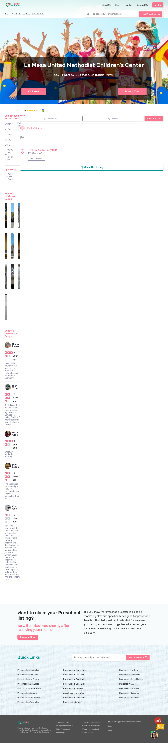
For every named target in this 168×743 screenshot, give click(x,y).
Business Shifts (20, 117)
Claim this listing (92, 167)
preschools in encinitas (73, 693)
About (110, 730)
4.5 (24, 111)
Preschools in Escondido (28, 670)
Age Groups (11, 169)
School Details (38, 14)
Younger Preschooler (64, 726)
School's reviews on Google (11, 333)
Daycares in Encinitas (129, 688)
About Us (106, 5)
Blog (117, 5)
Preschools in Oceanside (74, 684)
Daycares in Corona (72, 702)
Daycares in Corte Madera (131, 679)
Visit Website (31, 128)
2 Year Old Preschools (91, 722)
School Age (60, 733)
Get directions (36, 158)
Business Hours (10, 117)
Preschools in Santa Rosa (75, 670)
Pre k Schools (87, 733)
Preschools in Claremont (28, 697)
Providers (128, 5)
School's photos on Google (10, 196)
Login (158, 5)
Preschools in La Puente (28, 679)
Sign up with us (27, 637)
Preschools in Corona (27, 693)
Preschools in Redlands (73, 697)
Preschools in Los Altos (73, 675)
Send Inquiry (50, 119)
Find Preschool (151, 13)
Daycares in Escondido (129, 675)
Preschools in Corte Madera (30, 688)
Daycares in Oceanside (129, 697)
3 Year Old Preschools (91, 726)
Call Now (33, 91)
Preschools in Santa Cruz (28, 702)
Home (7, 14)
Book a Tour (132, 91)
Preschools (16, 14)
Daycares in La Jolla (128, 684)
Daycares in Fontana (128, 670)
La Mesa (26, 14)
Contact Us (142, 5)
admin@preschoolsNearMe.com (124, 721)
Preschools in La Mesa (73, 688)
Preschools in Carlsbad (73, 679)
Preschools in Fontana (27, 675)
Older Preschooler (63, 729)
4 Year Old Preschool (90, 729)
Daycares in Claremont (129, 693)
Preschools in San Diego (28, 684)
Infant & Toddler (62, 722)
